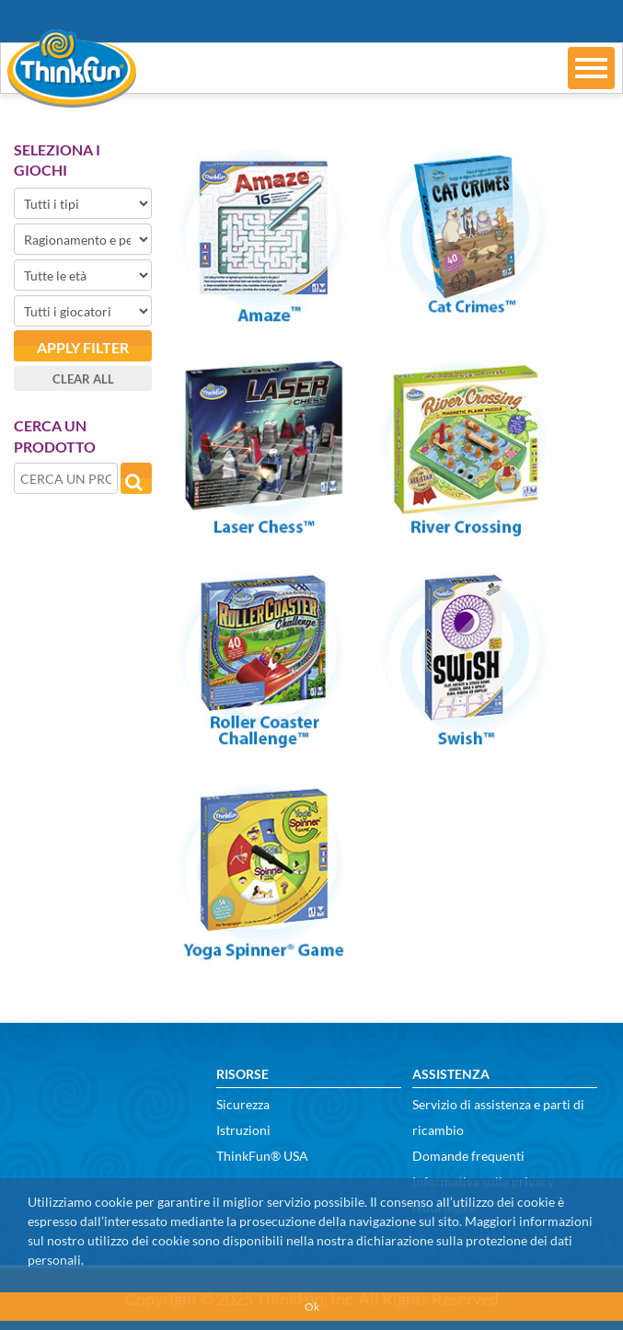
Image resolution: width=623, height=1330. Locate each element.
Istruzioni (243, 1130)
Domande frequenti (468, 1156)
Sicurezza (243, 1104)
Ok (312, 1306)
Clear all (83, 379)
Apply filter (83, 347)
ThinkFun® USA (262, 1156)
